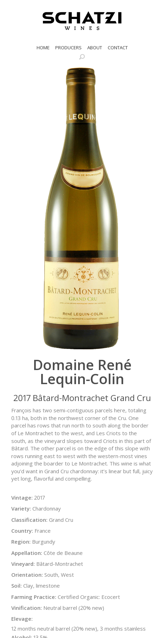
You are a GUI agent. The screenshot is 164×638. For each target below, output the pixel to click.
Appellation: (26, 552)
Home (43, 47)
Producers (68, 47)
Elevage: (22, 618)
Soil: (16, 585)
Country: (22, 530)
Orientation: (27, 574)
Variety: (21, 508)
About (94, 47)
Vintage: (22, 497)
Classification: (29, 519)
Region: (21, 541)
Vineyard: (23, 563)
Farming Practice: (33, 596)
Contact (118, 47)
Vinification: (26, 607)
